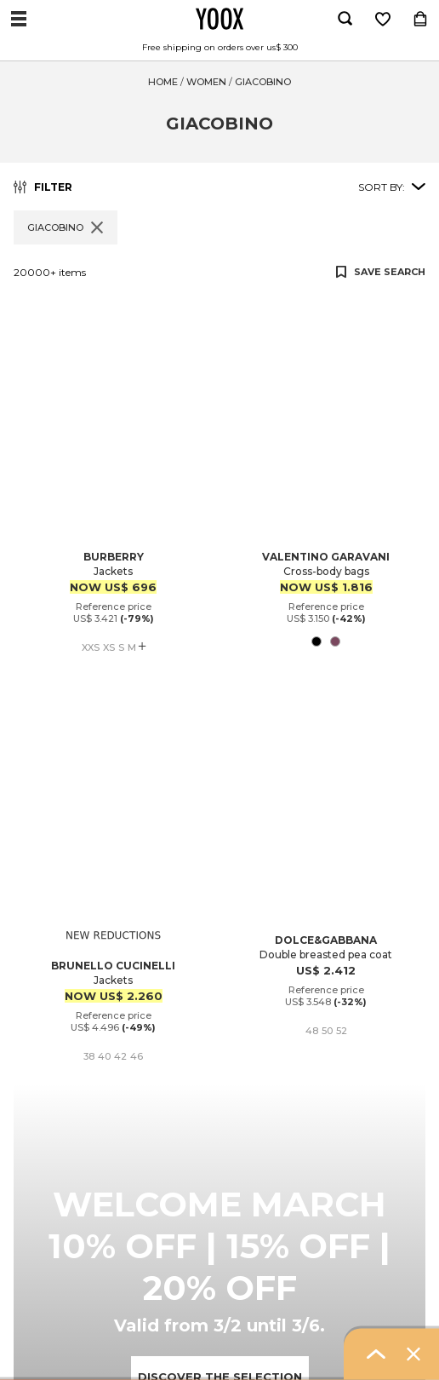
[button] (219, 305)
